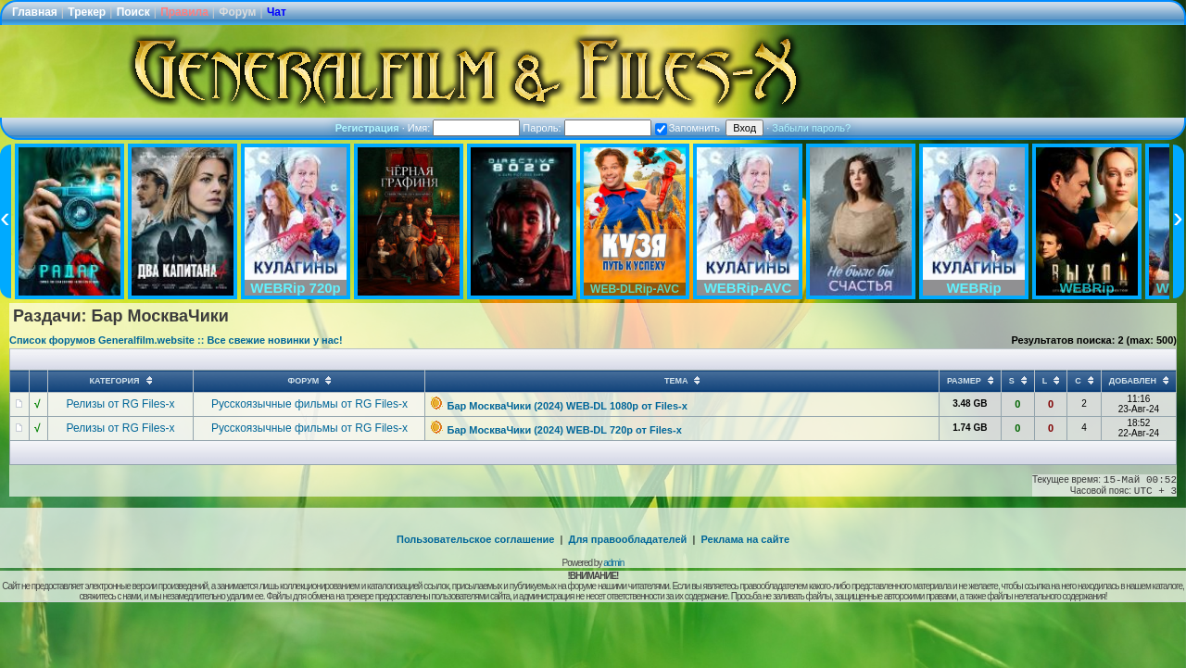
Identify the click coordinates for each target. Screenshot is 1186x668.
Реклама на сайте (744, 539)
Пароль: (586, 127)
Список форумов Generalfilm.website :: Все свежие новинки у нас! (176, 340)
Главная (34, 12)
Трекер (87, 12)
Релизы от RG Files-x (121, 403)
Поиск (133, 12)
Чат (276, 12)
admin (613, 563)
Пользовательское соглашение (475, 539)
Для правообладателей (628, 539)
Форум (237, 12)
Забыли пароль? (811, 127)
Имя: (464, 127)
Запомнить (687, 127)
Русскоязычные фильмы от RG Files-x (309, 403)
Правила (184, 12)
